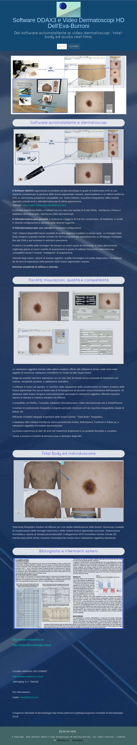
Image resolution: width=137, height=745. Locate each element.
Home (62, 46)
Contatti (74, 46)
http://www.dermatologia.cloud (31, 645)
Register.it (63, 740)
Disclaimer (77, 740)
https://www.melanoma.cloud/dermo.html (44, 205)
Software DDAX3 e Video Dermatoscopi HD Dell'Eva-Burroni (69, 23)
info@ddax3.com (29, 697)
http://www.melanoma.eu (28, 639)
